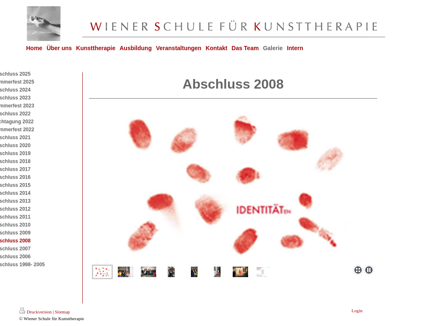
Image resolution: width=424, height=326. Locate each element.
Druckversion (35, 311)
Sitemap (62, 311)
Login (357, 310)
